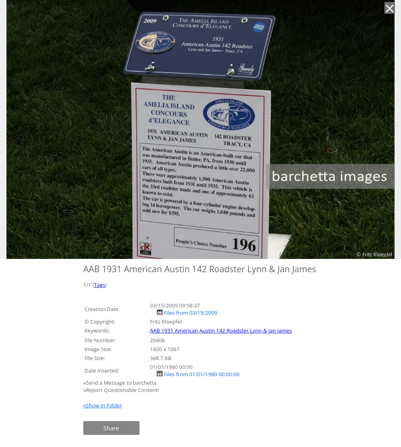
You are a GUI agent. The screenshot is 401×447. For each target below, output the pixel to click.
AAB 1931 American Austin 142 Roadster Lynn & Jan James (221, 330)
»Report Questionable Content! (121, 390)
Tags (100, 284)
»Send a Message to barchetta (120, 382)
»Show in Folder (102, 405)
